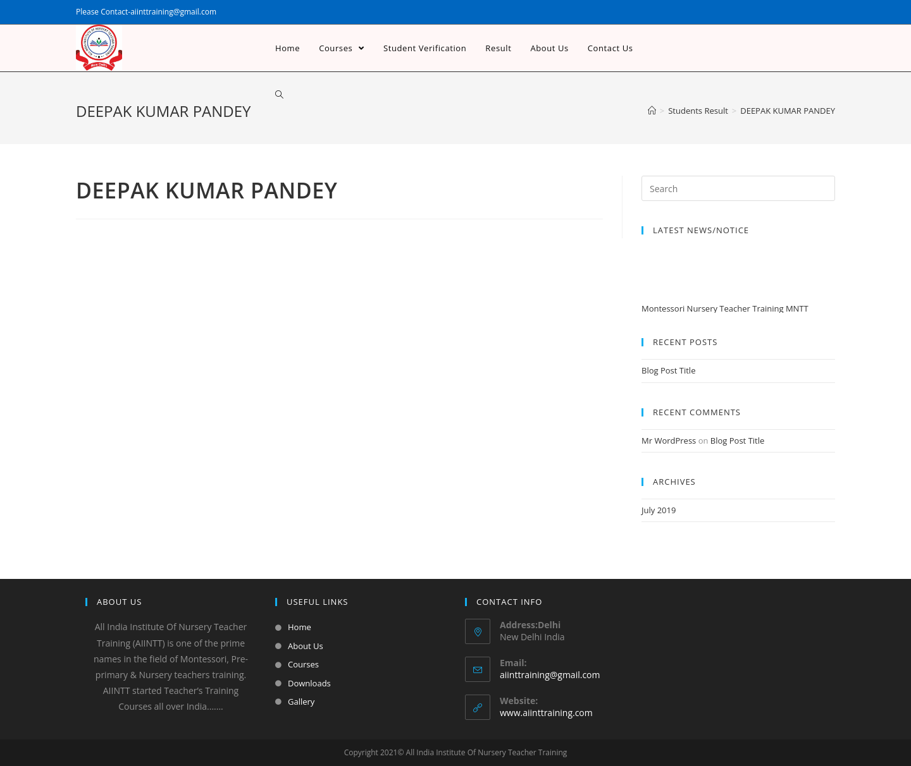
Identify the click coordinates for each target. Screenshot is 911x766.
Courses (303, 664)
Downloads (309, 683)
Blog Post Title (668, 370)
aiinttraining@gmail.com (550, 675)
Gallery (301, 701)
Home (299, 627)
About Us (305, 646)
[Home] (652, 110)
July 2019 (658, 510)
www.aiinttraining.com (546, 713)
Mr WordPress (668, 440)
